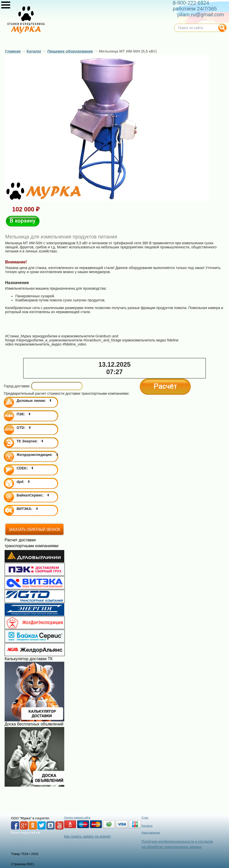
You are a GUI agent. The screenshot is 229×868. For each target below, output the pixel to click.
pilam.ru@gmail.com (200, 14)
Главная (13, 51)
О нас (145, 817)
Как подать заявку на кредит (87, 836)
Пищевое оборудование (70, 51)
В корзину (23, 221)
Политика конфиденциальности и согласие (177, 841)
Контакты (147, 825)
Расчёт (165, 386)
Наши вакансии (151, 832)
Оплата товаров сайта (77, 817)
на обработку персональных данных (172, 847)
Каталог (34, 51)
